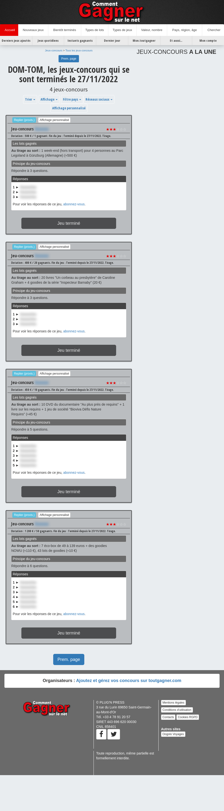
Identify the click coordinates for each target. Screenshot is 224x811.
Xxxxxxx (42, 129)
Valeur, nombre (151, 30)
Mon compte (208, 40)
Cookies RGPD (188, 717)
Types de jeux (122, 30)
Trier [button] (30, 99)
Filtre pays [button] (72, 99)
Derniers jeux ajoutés (16, 40)
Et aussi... (176, 40)
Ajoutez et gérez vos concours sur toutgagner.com (128, 680)
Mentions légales (173, 702)
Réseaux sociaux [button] (99, 99)
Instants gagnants (80, 40)
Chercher (213, 30)
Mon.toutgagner (144, 40)
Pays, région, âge (184, 30)
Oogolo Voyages (173, 734)
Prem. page (68, 58)
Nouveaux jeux (33, 30)
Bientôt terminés (64, 30)
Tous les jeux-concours (79, 50)
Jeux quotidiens (48, 40)
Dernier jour (112, 40)
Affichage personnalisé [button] (69, 108)
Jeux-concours (53, 50)
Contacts (168, 717)
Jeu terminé (68, 223)
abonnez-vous (74, 204)
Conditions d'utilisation (177, 710)
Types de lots (94, 30)
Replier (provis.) (24, 120)
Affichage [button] (49, 99)
